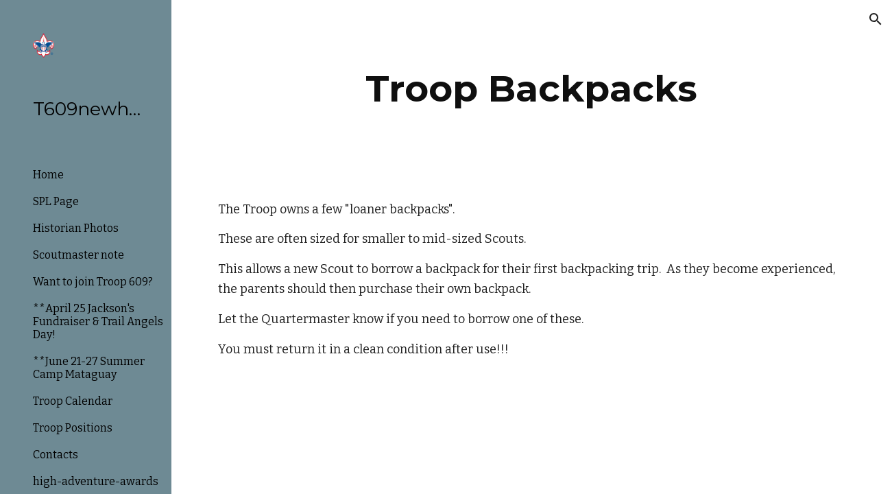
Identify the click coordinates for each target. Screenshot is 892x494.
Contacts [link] (55, 454)
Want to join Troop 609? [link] (93, 281)
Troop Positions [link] (72, 427)
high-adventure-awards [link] (95, 481)
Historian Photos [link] (76, 228)
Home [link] (48, 174)
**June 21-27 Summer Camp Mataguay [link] (89, 368)
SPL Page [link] (56, 201)
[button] (875, 19)
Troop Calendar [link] (72, 401)
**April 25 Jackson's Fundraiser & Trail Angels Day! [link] (98, 321)
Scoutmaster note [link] (78, 254)
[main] (532, 89)
